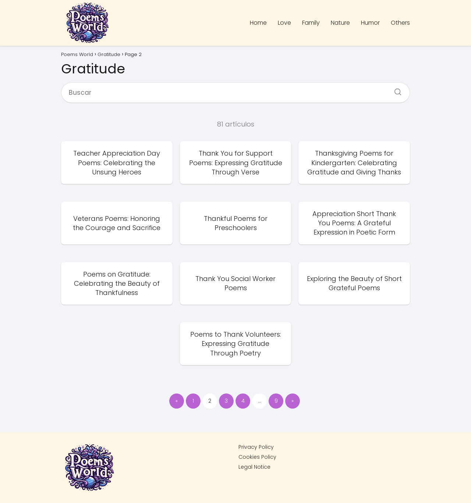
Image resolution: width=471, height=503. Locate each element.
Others (400, 22)
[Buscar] (395, 89)
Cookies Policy (257, 457)
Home (258, 22)
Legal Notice (254, 467)
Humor (370, 22)
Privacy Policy (256, 447)
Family (311, 22)
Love (284, 22)
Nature (340, 22)
